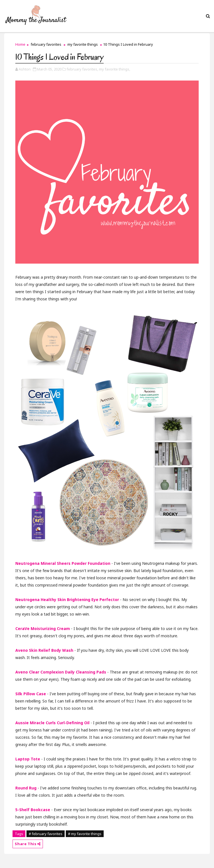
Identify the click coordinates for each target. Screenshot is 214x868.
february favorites (46, 44)
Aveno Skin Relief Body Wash (44, 650)
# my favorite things (84, 833)
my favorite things (82, 44)
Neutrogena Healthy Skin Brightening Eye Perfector (67, 599)
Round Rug (26, 788)
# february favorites (45, 833)
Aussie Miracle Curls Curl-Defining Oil (52, 722)
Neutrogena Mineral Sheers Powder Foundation (62, 563)
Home (20, 44)
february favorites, (82, 69)
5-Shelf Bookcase (32, 809)
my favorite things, (114, 69)
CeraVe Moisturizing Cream (42, 628)
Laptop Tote (27, 759)
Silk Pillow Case (30, 693)
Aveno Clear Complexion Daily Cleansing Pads (60, 672)
